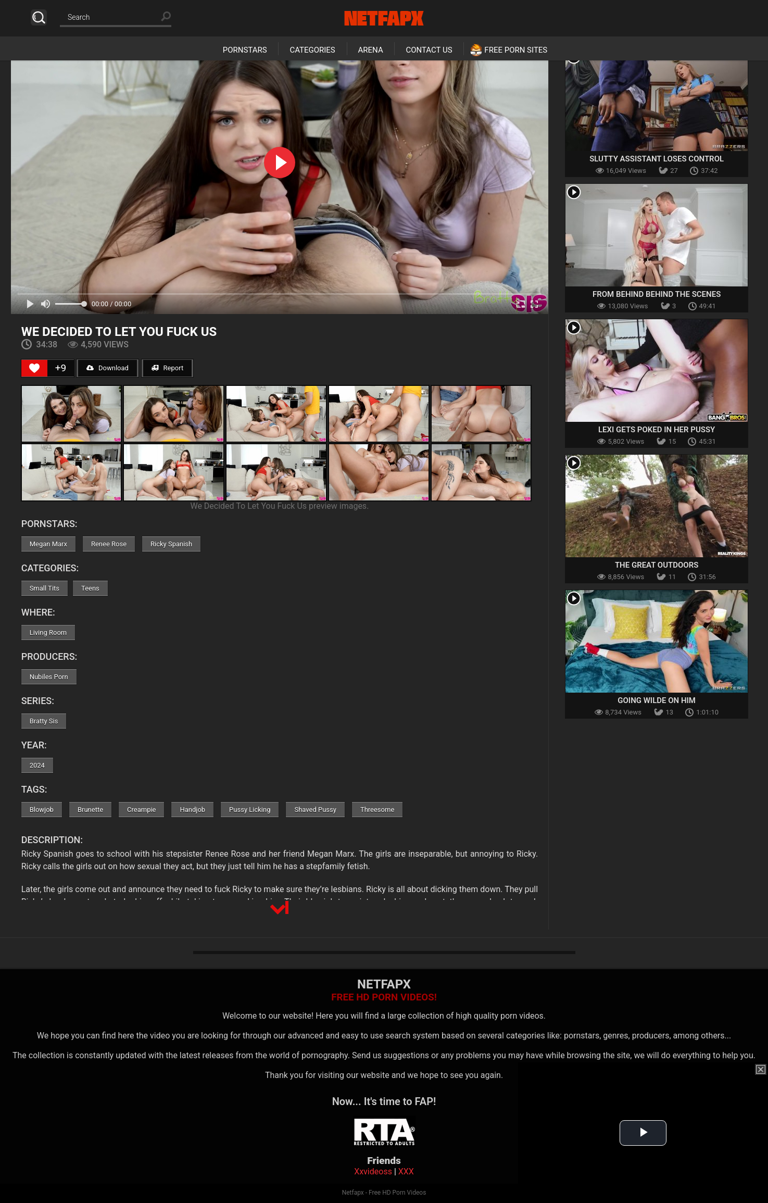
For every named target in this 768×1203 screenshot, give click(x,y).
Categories (312, 50)
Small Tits (44, 588)
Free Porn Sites (515, 50)
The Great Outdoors (656, 565)
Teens (90, 588)
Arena (370, 50)
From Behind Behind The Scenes (657, 294)
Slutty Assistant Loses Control (656, 159)
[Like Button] (34, 368)
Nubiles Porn (49, 677)
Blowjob (42, 809)
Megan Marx (48, 544)
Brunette (90, 809)
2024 (37, 765)
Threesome (377, 809)
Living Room (48, 632)
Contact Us (429, 50)
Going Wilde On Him (657, 700)
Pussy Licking (249, 809)
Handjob (192, 809)
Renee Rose (109, 544)
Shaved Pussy (315, 809)
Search (39, 17)
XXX (406, 1171)
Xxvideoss (373, 1171)
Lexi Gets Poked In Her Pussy (656, 429)
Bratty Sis (44, 721)
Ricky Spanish (171, 544)
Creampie (141, 809)
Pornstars (245, 50)
